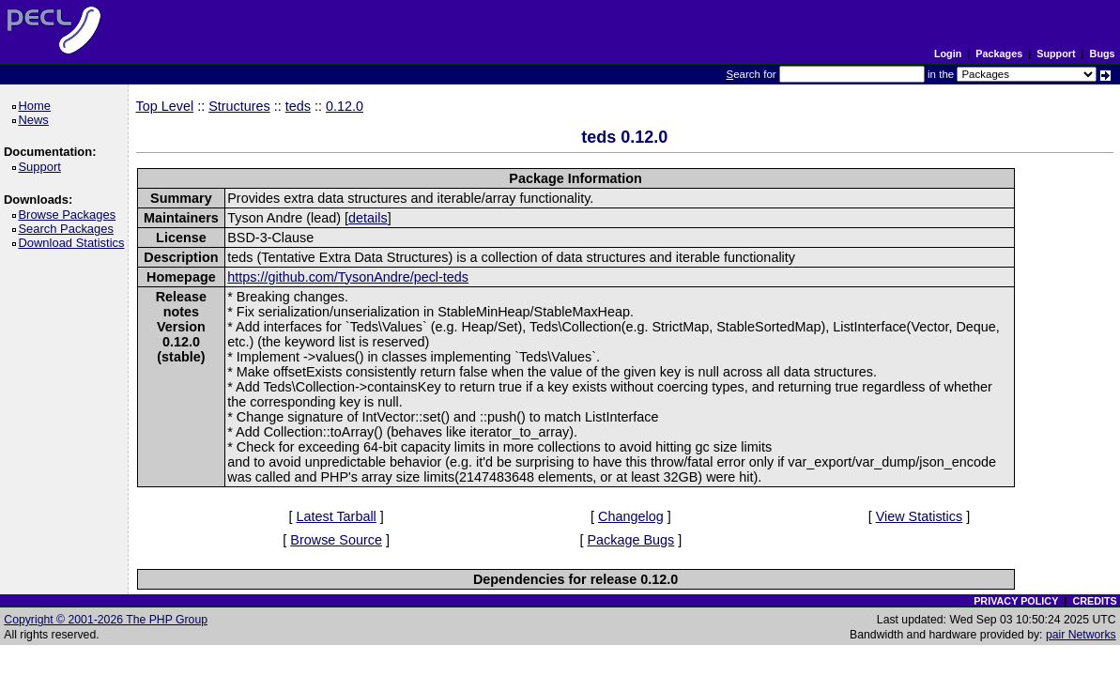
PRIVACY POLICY (1016, 601)
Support (1055, 53)
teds (298, 106)
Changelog (631, 516)
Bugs (1102, 53)
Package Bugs (630, 539)
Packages (998, 53)
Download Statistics (74, 243)
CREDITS (1094, 601)
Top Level (165, 106)
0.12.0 (344, 106)
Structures (239, 106)
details (368, 217)
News (36, 120)
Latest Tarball (336, 516)
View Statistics (919, 516)
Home (37, 106)
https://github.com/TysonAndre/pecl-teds (347, 276)
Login (947, 53)
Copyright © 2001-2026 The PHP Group (105, 619)
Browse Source (336, 539)
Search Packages (68, 229)
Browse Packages (69, 214)
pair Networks (1081, 634)
